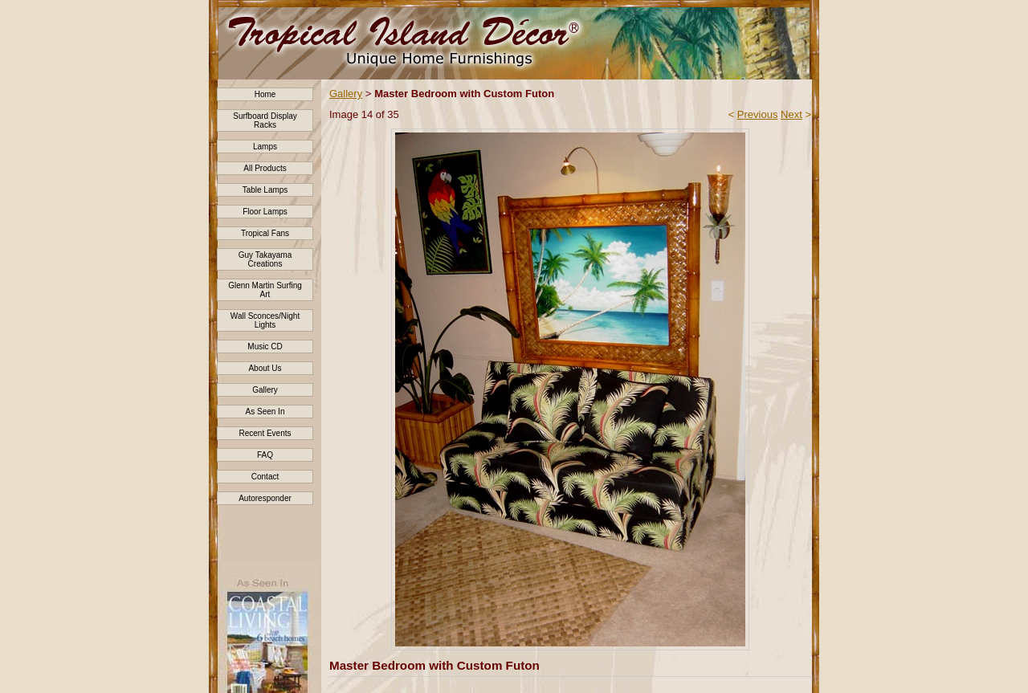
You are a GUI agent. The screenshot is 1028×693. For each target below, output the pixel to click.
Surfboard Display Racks (264, 120)
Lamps (265, 146)
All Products (264, 168)
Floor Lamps (265, 211)
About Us (264, 368)
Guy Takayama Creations (265, 259)
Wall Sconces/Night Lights (265, 320)
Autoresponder (265, 498)
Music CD (264, 346)
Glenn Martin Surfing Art (265, 290)
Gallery (265, 389)
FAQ (265, 454)
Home (265, 94)
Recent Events (265, 433)
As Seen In (265, 411)
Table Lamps (265, 189)
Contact (265, 476)
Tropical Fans (265, 233)
